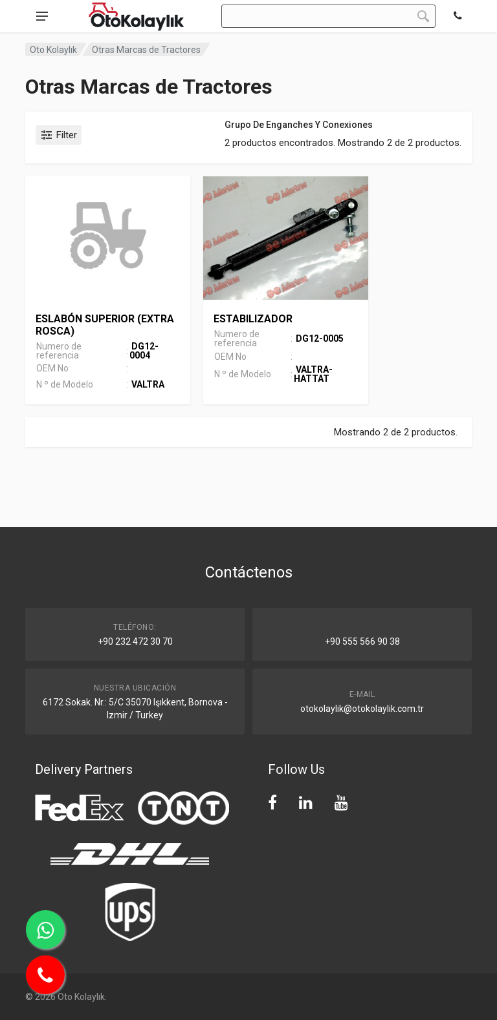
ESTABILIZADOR (253, 319)
